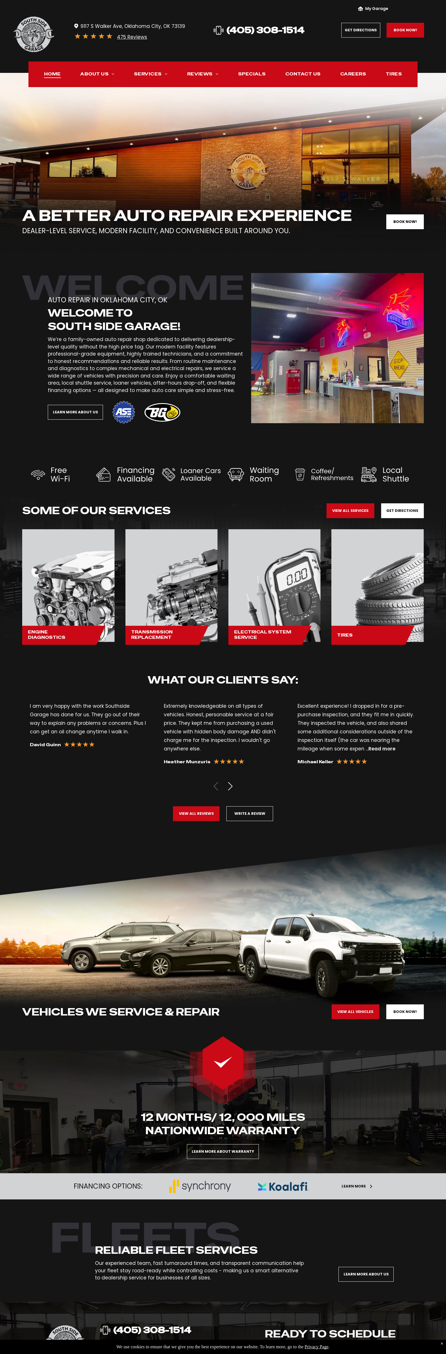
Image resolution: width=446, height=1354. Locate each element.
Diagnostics (46, 637)
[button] (230, 786)
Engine (38, 632)
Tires (345, 635)
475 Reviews (132, 37)
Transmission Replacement (152, 634)
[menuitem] (52, 75)
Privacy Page (317, 1346)
